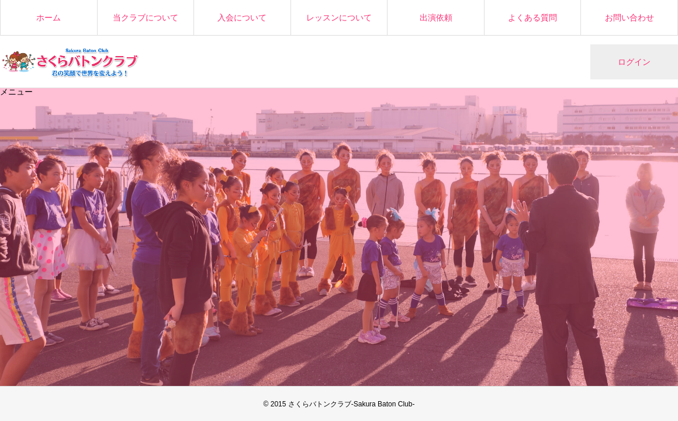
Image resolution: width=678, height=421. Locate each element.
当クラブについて (145, 17)
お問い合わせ (629, 17)
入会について (242, 17)
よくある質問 (532, 17)
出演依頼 (436, 17)
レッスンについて (339, 17)
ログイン (634, 62)
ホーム (48, 17)
